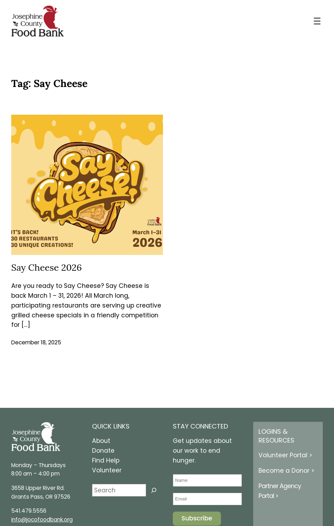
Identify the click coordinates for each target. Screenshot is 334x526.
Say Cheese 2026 (46, 267)
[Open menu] (317, 21)
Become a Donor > (286, 470)
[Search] (154, 490)
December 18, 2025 (36, 342)
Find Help (105, 460)
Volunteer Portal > (285, 455)
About (101, 441)
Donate (103, 450)
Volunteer (107, 470)
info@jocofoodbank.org (42, 519)
